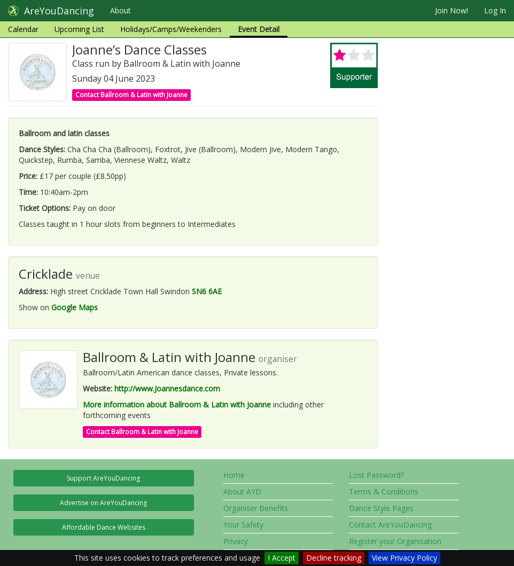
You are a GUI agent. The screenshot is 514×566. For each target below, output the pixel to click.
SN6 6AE (207, 291)
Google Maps (74, 307)
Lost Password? (376, 475)
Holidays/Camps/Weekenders (171, 29)
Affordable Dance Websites (103, 527)
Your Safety (243, 525)
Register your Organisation (395, 541)
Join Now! (451, 10)
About (120, 10)
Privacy (235, 541)
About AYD (242, 491)
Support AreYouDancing (103, 478)
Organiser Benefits (255, 508)
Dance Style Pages (381, 508)
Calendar (23, 29)
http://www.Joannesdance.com (167, 388)
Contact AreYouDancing (390, 525)
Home (234, 475)
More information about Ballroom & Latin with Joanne (177, 404)
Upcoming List (79, 29)
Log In (495, 10)
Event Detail (258, 29)
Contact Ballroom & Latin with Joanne (131, 94)
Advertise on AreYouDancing (103, 502)
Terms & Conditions (383, 491)
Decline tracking (333, 558)
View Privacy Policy (404, 558)
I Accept (281, 558)
